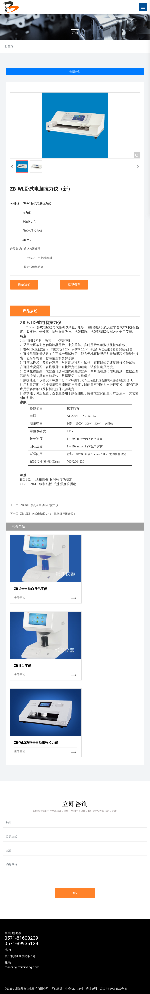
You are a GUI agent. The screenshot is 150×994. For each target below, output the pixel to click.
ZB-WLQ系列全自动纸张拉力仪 (39, 505)
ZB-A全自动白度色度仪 (30, 589)
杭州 (80, 988)
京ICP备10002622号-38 (114, 988)
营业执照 (91, 988)
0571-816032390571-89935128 (21, 940)
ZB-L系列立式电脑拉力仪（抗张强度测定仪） (48, 513)
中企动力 (71, 988)
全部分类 (75, 71)
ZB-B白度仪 (22, 666)
